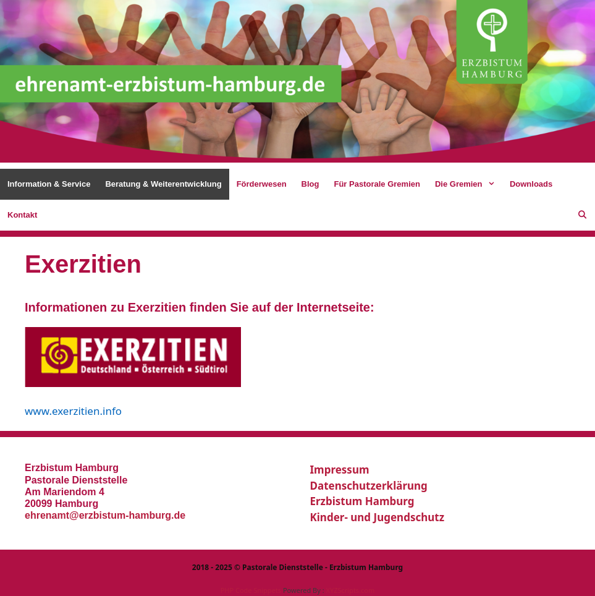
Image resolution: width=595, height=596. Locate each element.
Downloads (531, 184)
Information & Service (48, 184)
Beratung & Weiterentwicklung (163, 184)
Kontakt (22, 214)
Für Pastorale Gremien (377, 184)
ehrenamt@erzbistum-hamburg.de (105, 515)
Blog (310, 184)
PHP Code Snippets (251, 590)
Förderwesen (262, 184)
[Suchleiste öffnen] (582, 215)
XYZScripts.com (350, 590)
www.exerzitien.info (73, 411)
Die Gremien (468, 184)
